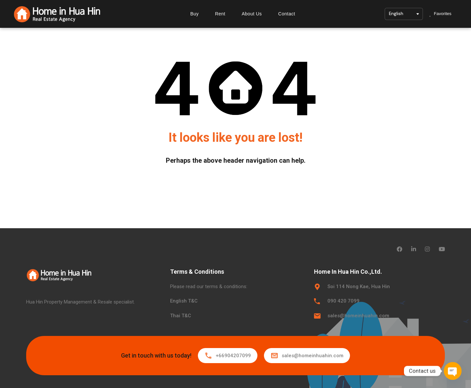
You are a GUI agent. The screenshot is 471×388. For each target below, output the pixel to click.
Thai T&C (180, 316)
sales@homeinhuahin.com (358, 316)
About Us (252, 13)
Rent (220, 13)
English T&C (184, 301)
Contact (286, 13)
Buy (194, 13)
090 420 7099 (343, 301)
